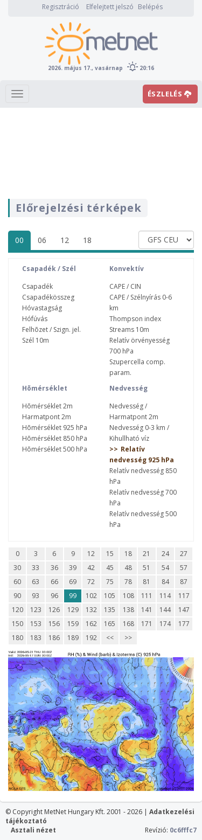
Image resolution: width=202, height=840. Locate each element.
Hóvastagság (42, 308)
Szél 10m (35, 340)
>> (128, 637)
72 (91, 581)
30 (17, 567)
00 (19, 240)
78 (128, 581)
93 (35, 595)
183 (35, 637)
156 (54, 623)
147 (184, 609)
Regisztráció (60, 6)
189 (73, 637)
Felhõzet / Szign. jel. (51, 329)
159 (73, 623)
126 (54, 609)
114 (165, 595)
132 (91, 609)
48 (128, 567)
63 (35, 581)
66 (54, 581)
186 (54, 637)
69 (72, 581)
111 (146, 595)
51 (146, 567)
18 (87, 240)
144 (165, 609)
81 (146, 581)
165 (109, 623)
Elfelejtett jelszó (110, 6)
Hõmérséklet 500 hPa (54, 449)
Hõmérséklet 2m (47, 406)
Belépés (150, 6)
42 (91, 567)
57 (183, 567)
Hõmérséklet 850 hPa (54, 438)
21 (146, 553)
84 (165, 581)
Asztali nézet (33, 830)
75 (110, 581)
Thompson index (135, 318)
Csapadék (37, 286)
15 (110, 553)
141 (146, 609)
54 (165, 567)
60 (17, 581)
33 (35, 567)
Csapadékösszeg (48, 297)
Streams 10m (129, 329)
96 (54, 595)
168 (128, 623)
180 (17, 637)
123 (35, 609)
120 (17, 609)
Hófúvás (34, 318)
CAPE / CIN (125, 286)
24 (165, 553)
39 (72, 567)
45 (110, 567)
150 (17, 623)
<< (110, 637)
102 (91, 595)
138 (128, 609)
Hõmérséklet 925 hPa (54, 427)
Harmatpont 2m (46, 416)
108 (128, 595)
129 (73, 609)
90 (17, 595)
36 (54, 567)
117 (184, 595)
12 (64, 240)
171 (146, 623)
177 (184, 623)
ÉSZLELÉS (170, 94)
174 (165, 623)
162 (91, 623)
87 (183, 581)
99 (72, 595)
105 (109, 595)
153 (35, 623)
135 (109, 609)
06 (42, 240)
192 (91, 637)
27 (183, 553)
